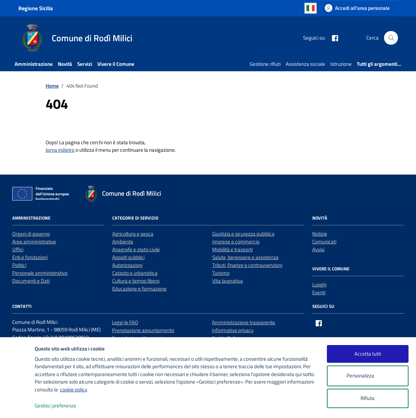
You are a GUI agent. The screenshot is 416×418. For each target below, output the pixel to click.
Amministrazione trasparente (243, 322)
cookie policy (73, 389)
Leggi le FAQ (125, 322)
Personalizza (367, 375)
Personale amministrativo (40, 273)
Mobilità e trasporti (232, 249)
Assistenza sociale (305, 64)
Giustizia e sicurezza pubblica (243, 234)
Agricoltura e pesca (132, 234)
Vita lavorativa (227, 281)
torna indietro (60, 150)
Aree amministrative (34, 241)
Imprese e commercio (236, 241)
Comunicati (324, 241)
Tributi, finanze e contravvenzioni (247, 265)
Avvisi (318, 249)
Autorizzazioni (127, 265)
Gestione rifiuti (265, 64)
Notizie (319, 234)
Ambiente (122, 241)
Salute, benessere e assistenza (245, 257)
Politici (19, 265)
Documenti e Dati (31, 281)
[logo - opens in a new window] (17, 405)
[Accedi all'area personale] (357, 8)
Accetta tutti (367, 354)
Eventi (319, 292)
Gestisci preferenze (62, 405)
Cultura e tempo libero (136, 281)
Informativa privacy (232, 330)
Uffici (17, 249)
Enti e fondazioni (30, 257)
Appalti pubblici (128, 257)
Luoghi (319, 284)
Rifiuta (368, 398)
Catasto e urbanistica (134, 273)
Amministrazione (34, 64)
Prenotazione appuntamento (143, 330)
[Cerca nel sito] (391, 38)
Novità (65, 64)
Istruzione (341, 64)
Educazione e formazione (139, 289)
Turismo (221, 273)
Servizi (84, 64)
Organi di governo (31, 234)
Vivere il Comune (115, 64)
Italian (310, 8)
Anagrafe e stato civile (136, 249)
